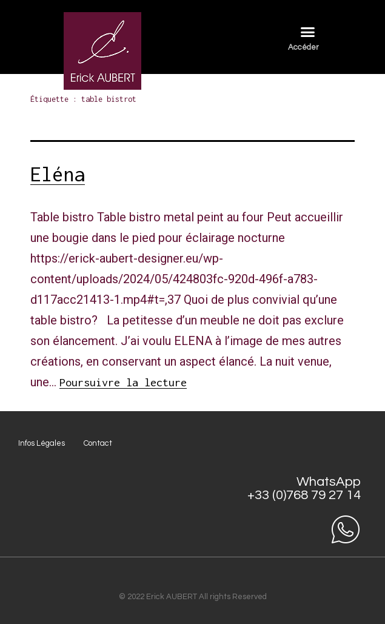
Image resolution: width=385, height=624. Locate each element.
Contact (98, 443)
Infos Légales (41, 443)
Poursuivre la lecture (123, 382)
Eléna (57, 174)
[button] (307, 32)
